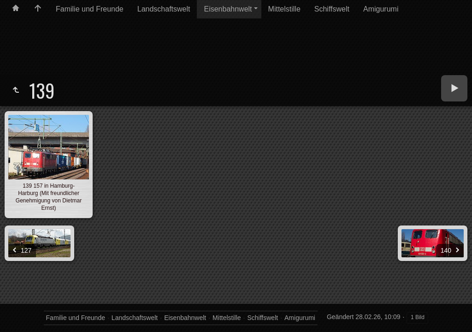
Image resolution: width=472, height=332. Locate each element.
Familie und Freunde (90, 9)
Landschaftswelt (163, 9)
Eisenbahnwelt (228, 9)
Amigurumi (380, 9)
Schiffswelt (331, 9)
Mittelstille (284, 9)
